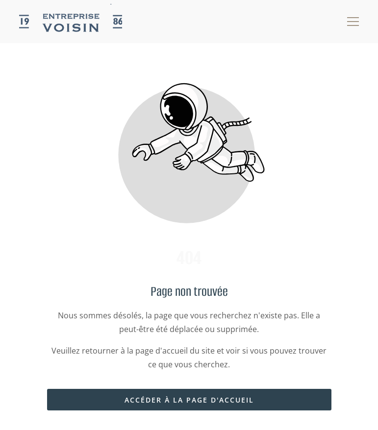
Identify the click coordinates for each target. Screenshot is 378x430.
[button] (353, 21)
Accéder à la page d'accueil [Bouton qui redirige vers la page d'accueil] (189, 400)
